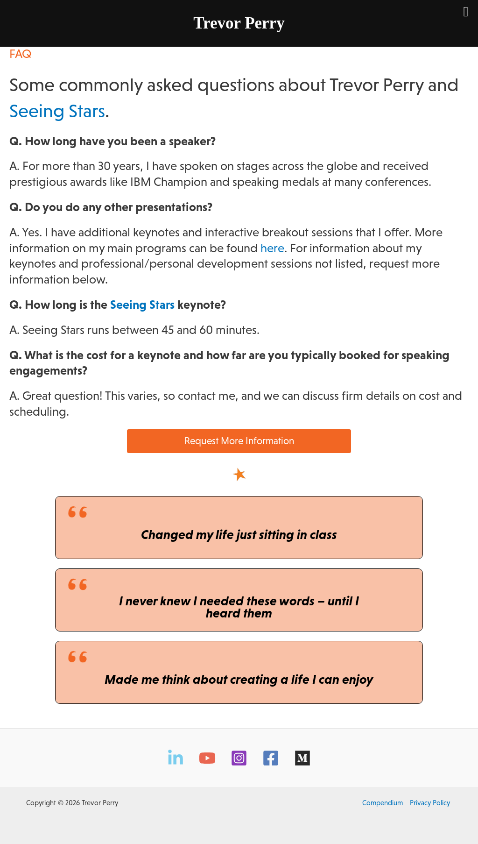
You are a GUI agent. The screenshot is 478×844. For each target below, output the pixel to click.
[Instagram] (239, 758)
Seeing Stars (57, 110)
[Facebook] (270, 758)
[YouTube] (207, 758)
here (272, 248)
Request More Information (239, 441)
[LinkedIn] (175, 758)
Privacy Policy (430, 803)
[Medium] (302, 758)
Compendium (382, 803)
